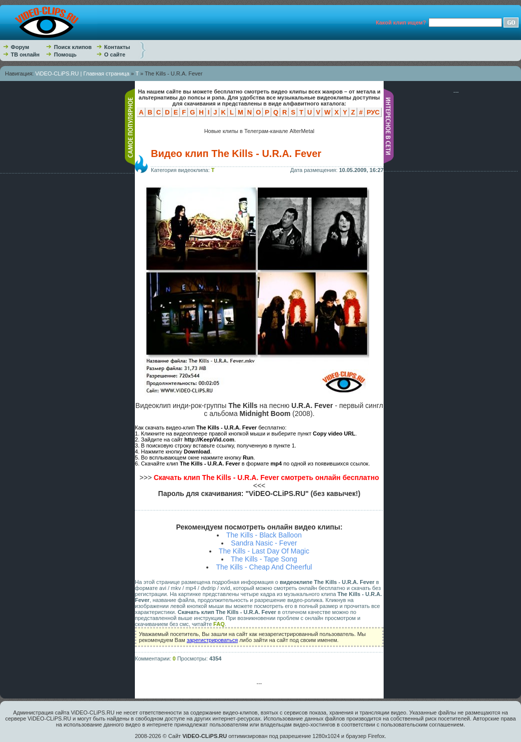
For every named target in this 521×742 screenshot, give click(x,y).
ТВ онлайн (25, 55)
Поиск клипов (73, 47)
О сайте (114, 55)
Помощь (65, 55)
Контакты (117, 47)
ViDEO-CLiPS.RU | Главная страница (82, 73)
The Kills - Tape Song (264, 559)
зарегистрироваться (212, 640)
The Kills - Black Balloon (264, 535)
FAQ (219, 624)
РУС (373, 112)
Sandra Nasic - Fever (264, 543)
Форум (20, 47)
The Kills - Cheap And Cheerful (264, 567)
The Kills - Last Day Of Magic (264, 551)
